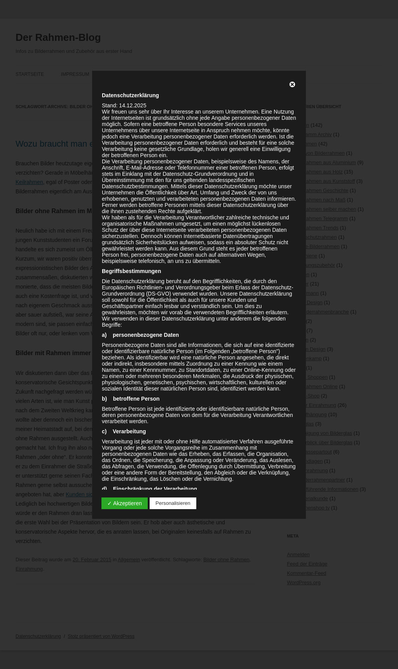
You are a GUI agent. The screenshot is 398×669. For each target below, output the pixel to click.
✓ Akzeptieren (124, 503)
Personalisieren (172, 503)
